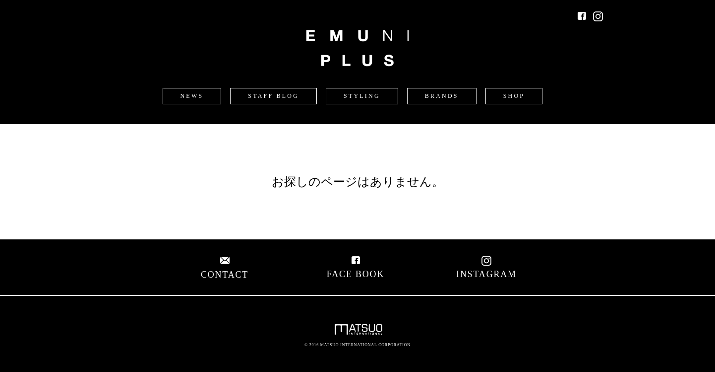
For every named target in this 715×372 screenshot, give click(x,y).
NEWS (192, 95)
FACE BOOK (355, 269)
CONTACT (224, 269)
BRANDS (442, 95)
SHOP (514, 95)
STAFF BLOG (273, 95)
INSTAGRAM (486, 269)
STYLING (362, 95)
